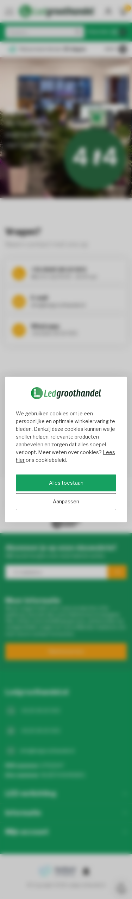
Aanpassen (66, 501)
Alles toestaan (66, 483)
